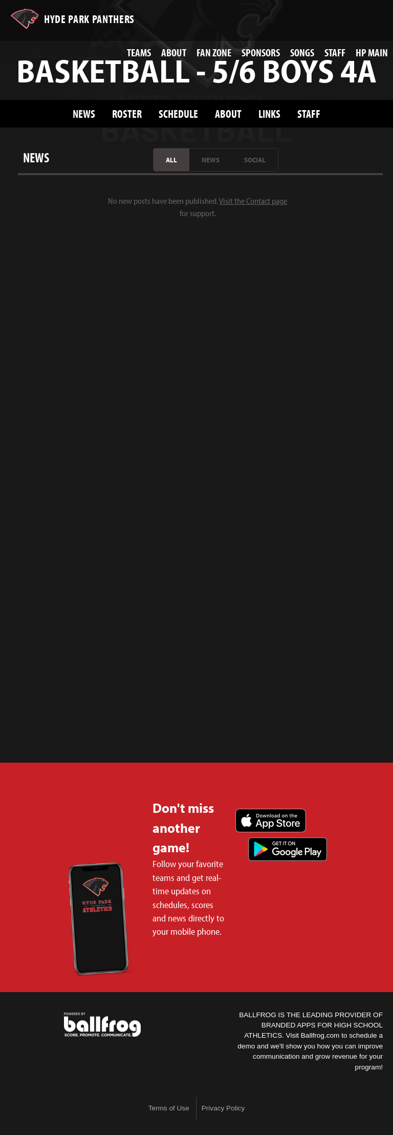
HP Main (372, 52)
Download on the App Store (270, 820)
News (84, 113)
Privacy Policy (223, 1108)
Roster (127, 113)
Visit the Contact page (253, 201)
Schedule (178, 113)
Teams (139, 52)
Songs (302, 52)
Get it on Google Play (287, 849)
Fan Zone (213, 52)
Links (269, 113)
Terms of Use (168, 1108)
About (173, 52)
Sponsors (261, 52)
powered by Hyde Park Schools (102, 1025)
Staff (334, 52)
